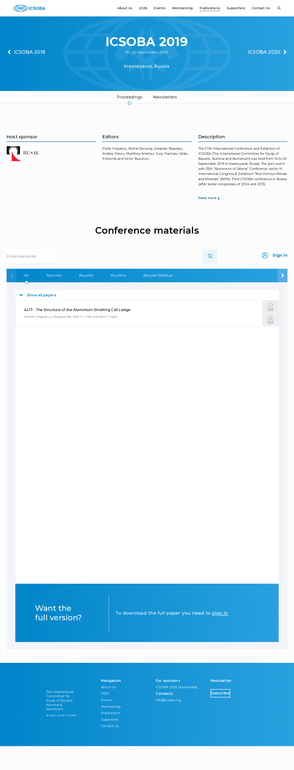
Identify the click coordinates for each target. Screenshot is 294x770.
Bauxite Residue (179, 299)
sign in (220, 637)
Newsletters (165, 97)
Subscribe (229, 717)
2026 (143, 8)
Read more (215, 221)
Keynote (55, 299)
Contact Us (261, 8)
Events (159, 8)
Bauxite (94, 299)
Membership (182, 8)
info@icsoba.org (168, 724)
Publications (210, 8)
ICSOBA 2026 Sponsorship (176, 711)
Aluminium (265, 299)
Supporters (236, 8)
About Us (125, 8)
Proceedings (129, 97)
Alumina (132, 299)
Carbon (224, 299)
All (21, 299)
